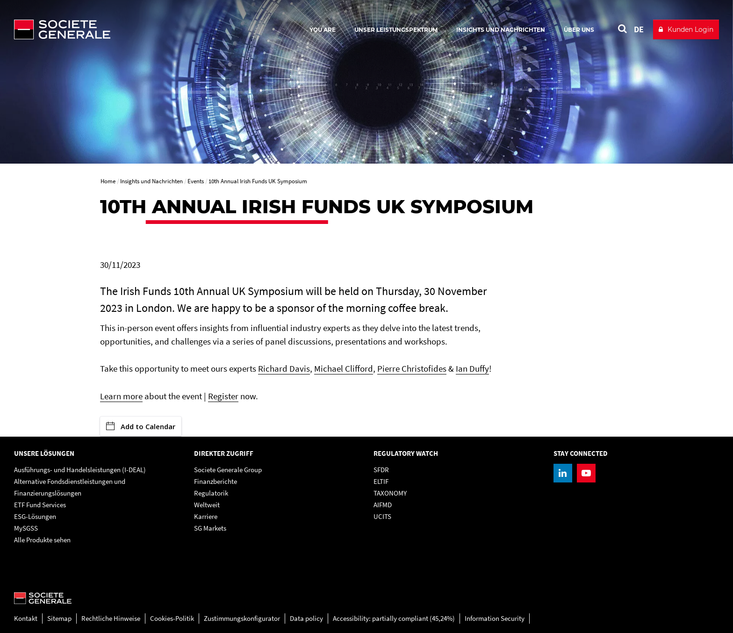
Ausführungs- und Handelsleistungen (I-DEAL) (80, 469)
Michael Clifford (343, 368)
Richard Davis (284, 368)
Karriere (205, 516)
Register (223, 396)
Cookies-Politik (172, 618)
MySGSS (26, 528)
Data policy (306, 618)
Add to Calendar (140, 426)
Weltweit (207, 504)
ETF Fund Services (40, 504)
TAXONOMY (390, 493)
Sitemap (59, 618)
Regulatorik (211, 493)
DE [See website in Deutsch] (639, 29)
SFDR (381, 469)
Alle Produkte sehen (42, 539)
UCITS (382, 516)
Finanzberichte (215, 481)
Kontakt (25, 618)
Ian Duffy (472, 368)
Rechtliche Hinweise (110, 618)
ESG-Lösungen (35, 516)
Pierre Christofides (411, 368)
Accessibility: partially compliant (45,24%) (394, 618)
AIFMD (383, 504)
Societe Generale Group (228, 469)
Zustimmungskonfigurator (242, 618)
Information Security (495, 618)
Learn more (121, 396)
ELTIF (381, 481)
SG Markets (210, 528)
